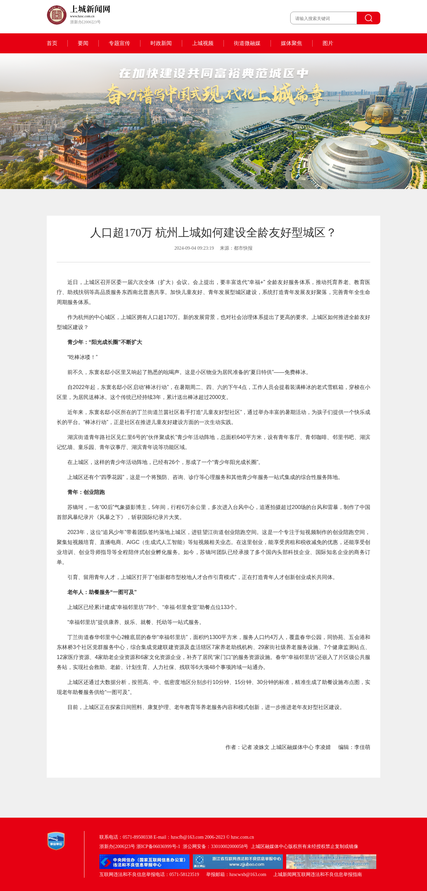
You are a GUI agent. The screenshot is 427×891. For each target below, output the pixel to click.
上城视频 (203, 43)
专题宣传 (119, 43)
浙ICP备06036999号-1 (158, 846)
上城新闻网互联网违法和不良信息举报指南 (317, 874)
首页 (52, 43)
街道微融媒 (247, 43)
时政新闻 (161, 43)
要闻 (83, 43)
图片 (328, 43)
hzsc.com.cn (242, 837)
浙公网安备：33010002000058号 (215, 846)
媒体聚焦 (291, 43)
